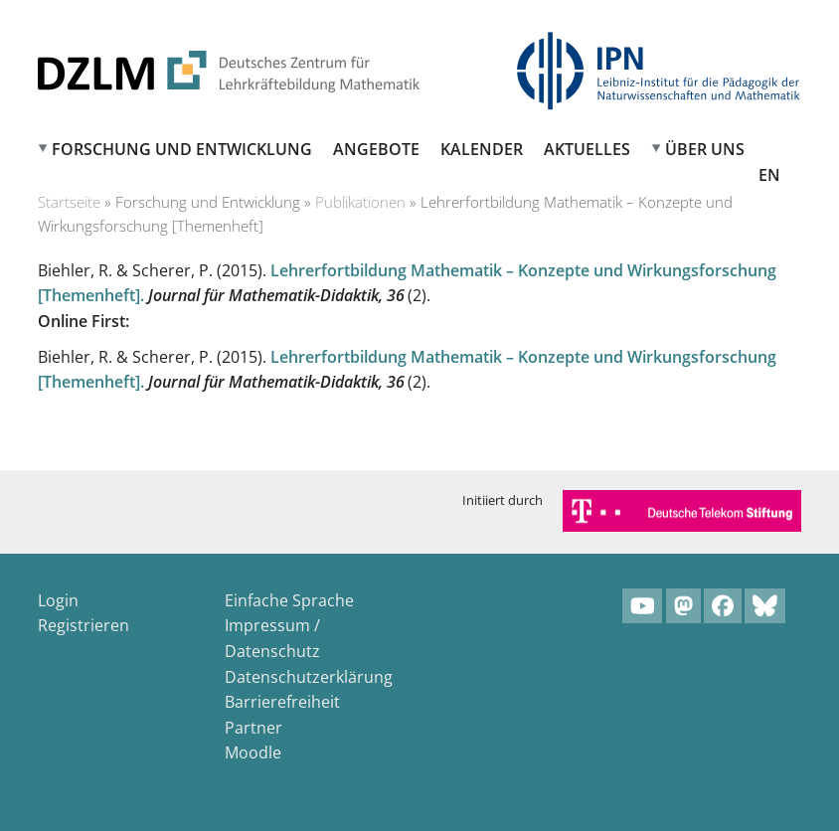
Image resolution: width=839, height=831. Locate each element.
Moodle (253, 752)
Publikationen (360, 202)
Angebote (376, 149)
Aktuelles (587, 149)
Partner (253, 728)
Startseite (69, 202)
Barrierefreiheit (282, 702)
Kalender (481, 149)
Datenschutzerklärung (309, 677)
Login (58, 600)
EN (769, 175)
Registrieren (83, 625)
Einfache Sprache (289, 600)
